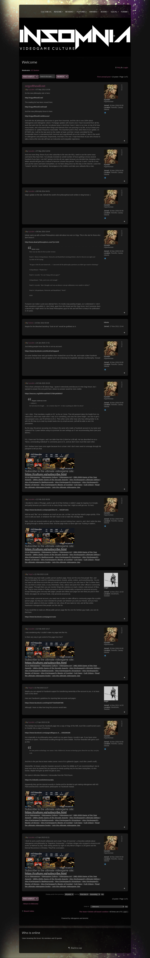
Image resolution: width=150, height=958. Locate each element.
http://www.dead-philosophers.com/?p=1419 (42, 242)
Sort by (81, 894)
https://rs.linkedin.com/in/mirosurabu (39, 780)
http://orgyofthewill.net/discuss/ (37, 116)
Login (125, 67)
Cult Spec (78, 485)
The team (83, 912)
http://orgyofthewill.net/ (34, 98)
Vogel (30, 574)
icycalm (31, 89)
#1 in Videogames (32, 477)
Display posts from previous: (60, 894)
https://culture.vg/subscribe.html (46, 474)
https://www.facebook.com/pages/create (40, 617)
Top (124, 140)
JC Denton (35, 70)
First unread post (104, 77)
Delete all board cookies (98, 912)
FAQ (119, 67)
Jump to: (86, 906)
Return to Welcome (30, 904)
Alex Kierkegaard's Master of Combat (57, 485)
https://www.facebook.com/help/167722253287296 (44, 703)
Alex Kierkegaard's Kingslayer (68, 482)
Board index (29, 911)
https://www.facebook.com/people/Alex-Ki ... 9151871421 (47, 510)
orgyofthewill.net (35, 86)
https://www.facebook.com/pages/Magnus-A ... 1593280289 (47, 733)
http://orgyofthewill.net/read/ (36, 107)
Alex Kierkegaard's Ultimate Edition (84, 480)
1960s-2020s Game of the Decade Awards (50, 480)
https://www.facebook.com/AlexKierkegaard (42, 351)
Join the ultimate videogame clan (66, 487)
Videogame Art (65, 477)
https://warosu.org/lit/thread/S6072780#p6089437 (44, 393)
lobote (30, 323)
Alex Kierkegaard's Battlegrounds (39, 482)
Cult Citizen (89, 485)
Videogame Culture (49, 477)
